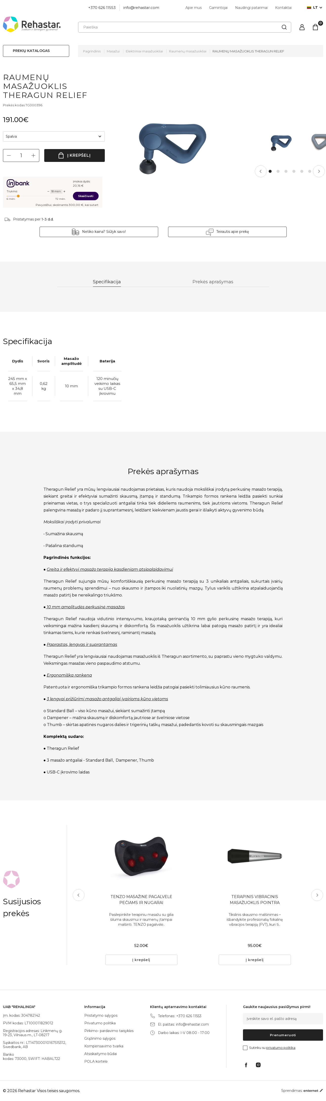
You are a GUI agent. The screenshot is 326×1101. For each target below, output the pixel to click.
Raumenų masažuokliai (187, 51)
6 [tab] (309, 171)
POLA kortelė (96, 1061)
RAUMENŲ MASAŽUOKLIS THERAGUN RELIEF (248, 51)
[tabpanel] (281, 141)
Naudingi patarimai (251, 7)
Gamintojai (218, 7)
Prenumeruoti (283, 1035)
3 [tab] (285, 171)
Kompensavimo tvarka (103, 1046)
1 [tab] (270, 171)
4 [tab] (293, 171)
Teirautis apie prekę (232, 231)
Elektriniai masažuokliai (144, 51)
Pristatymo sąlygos (100, 1015)
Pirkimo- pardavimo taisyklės (108, 1031)
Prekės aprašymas (213, 282)
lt (312, 7)
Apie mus (193, 7)
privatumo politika (280, 1048)
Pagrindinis (92, 51)
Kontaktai (283, 7)
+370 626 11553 (102, 7)
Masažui (113, 51)
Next (319, 171)
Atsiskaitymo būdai (100, 1054)
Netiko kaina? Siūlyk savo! (104, 231)
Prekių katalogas (31, 50)
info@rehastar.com (141, 7)
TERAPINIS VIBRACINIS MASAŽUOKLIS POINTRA (255, 899)
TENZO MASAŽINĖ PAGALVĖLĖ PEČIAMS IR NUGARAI (141, 899)
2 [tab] (278, 171)
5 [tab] (301, 171)
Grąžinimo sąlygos (99, 1038)
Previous (261, 171)
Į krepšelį (79, 155)
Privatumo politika (100, 1023)
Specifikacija (107, 282)
